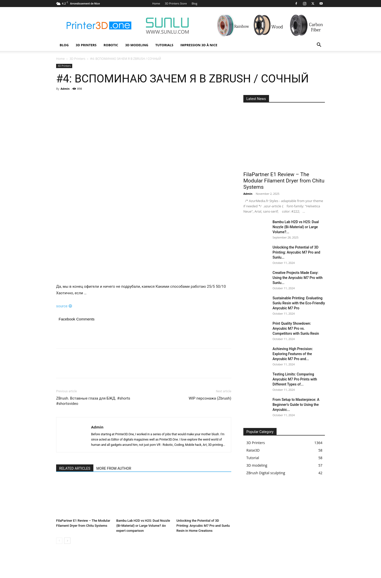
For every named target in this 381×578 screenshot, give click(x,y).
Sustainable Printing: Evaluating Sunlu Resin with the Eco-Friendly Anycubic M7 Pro (299, 303)
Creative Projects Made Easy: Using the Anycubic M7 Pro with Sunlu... (298, 278)
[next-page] (67, 541)
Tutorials (164, 45)
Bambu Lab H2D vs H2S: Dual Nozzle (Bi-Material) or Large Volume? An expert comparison (143, 526)
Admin (64, 88)
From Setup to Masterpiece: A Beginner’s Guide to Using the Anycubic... (296, 405)
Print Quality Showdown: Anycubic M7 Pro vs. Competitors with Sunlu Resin (296, 328)
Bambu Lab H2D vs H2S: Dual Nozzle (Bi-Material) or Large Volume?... (296, 227)
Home (156, 3)
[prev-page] (59, 541)
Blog (194, 3)
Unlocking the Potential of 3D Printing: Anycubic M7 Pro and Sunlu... (296, 252)
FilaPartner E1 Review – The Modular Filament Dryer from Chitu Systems (283, 180)
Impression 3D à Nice (198, 45)
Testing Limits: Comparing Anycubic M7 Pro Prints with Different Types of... (295, 379)
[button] (319, 45)
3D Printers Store (176, 3)
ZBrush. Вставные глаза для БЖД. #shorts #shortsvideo (93, 401)
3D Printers (86, 45)
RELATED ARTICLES (74, 468)
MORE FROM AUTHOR (113, 468)
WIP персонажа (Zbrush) (210, 398)
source (64, 306)
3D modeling (136, 45)
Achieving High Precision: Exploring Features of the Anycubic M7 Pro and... (293, 354)
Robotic (110, 45)
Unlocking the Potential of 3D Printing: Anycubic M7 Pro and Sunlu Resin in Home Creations (203, 526)
